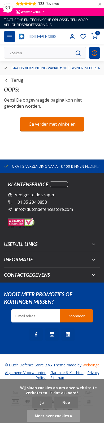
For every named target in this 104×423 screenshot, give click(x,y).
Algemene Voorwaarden (25, 372)
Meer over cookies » (53, 415)
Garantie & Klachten (67, 372)
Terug (13, 80)
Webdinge (91, 364)
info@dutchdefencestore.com (44, 209)
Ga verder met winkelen (52, 124)
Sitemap (57, 377)
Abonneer (76, 315)
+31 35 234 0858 (31, 202)
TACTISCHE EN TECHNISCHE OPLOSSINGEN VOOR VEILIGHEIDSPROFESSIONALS (46, 22)
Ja (42, 402)
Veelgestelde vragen (35, 195)
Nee (66, 402)
